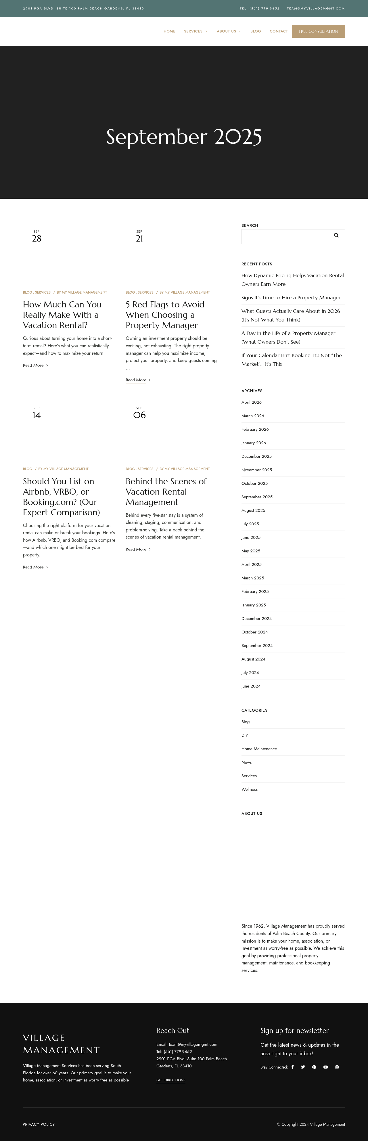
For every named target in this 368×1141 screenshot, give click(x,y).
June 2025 (250, 537)
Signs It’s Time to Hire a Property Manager (291, 297)
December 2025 (256, 456)
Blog (27, 292)
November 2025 (256, 470)
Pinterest (314, 1067)
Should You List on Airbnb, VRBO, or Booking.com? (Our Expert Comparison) (61, 497)
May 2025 (250, 551)
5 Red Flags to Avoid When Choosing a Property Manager (165, 314)
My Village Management (84, 292)
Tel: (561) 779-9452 (260, 8)
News (246, 762)
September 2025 (257, 497)
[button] (318, 31)
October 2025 (254, 483)
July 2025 (250, 524)
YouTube (325, 1067)
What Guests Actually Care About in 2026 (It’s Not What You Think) (290, 315)
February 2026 (255, 429)
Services (43, 292)
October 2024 (254, 632)
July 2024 (250, 672)
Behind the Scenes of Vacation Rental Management (166, 491)
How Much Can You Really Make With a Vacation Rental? (62, 314)
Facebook (292, 1067)
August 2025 (253, 510)
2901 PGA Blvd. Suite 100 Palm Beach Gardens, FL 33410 (83, 8)
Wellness (249, 789)
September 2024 (257, 645)
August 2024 (253, 659)
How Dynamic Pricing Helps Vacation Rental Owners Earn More (292, 279)
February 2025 (255, 591)
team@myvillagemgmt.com (316, 8)
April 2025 (251, 564)
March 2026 (252, 416)
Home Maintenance (259, 749)
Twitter (303, 1067)
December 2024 (256, 618)
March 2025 (252, 578)
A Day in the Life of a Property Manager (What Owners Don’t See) (288, 337)
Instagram (337, 1067)
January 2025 (253, 605)
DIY (244, 735)
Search (249, 225)
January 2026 (253, 443)
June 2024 (250, 686)
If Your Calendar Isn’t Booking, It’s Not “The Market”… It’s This (291, 359)
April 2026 (251, 402)
